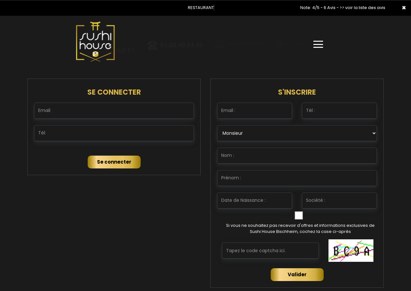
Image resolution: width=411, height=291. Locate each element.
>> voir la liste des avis (362, 7)
